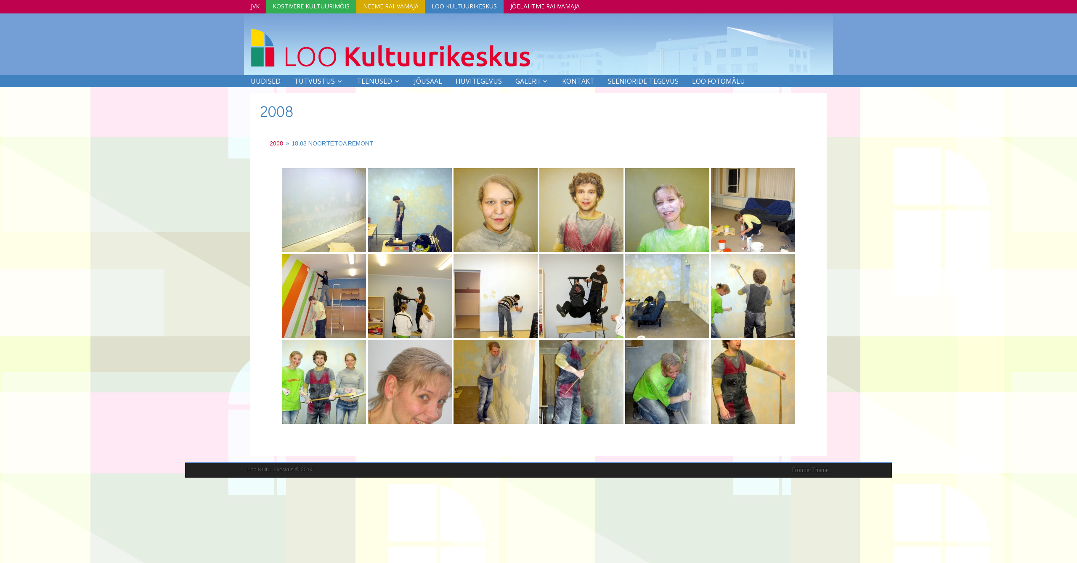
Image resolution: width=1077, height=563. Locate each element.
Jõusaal (428, 80)
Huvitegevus (479, 80)
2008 (276, 110)
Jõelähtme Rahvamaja (553, 6)
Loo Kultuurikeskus (471, 6)
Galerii (527, 80)
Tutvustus (314, 80)
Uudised (266, 80)
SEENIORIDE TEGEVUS (643, 80)
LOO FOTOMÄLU (718, 80)
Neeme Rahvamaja (395, 6)
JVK (256, 6)
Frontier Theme (810, 469)
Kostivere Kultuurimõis (314, 6)
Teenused (374, 80)
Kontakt (578, 80)
